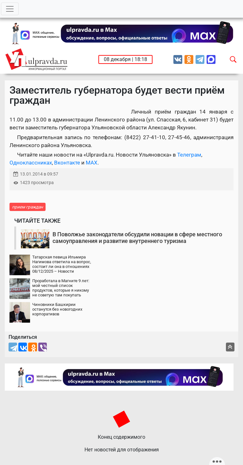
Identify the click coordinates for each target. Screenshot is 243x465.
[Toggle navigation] (10, 9)
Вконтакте (67, 162)
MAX (91, 162)
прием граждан (27, 206)
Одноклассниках (30, 162)
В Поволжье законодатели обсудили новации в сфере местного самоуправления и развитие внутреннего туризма (137, 238)
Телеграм (189, 155)
